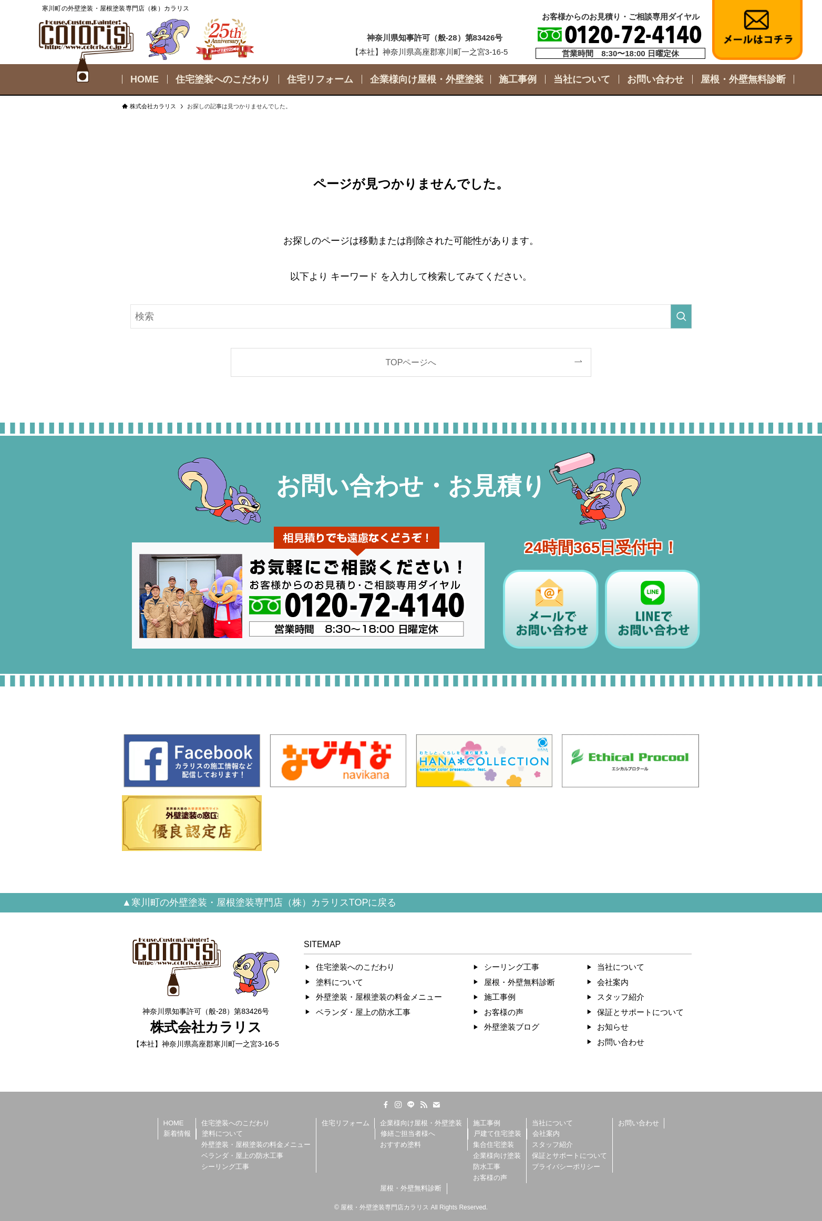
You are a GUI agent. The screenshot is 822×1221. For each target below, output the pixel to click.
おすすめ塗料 (400, 1144)
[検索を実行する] (681, 316)
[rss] (423, 1105)
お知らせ (613, 1026)
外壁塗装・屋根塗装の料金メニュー (379, 996)
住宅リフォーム (345, 1123)
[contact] (436, 1105)
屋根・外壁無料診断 (519, 982)
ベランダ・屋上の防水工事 (363, 1012)
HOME (173, 1123)
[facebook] (386, 1105)
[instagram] (398, 1105)
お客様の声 (503, 1012)
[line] (411, 1105)
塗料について (339, 982)
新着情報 (177, 1133)
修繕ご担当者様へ (408, 1133)
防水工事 (486, 1167)
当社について (620, 966)
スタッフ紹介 (620, 996)
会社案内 (613, 982)
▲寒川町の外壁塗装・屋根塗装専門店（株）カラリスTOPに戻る (259, 902)
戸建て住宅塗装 (497, 1133)
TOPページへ (411, 362)
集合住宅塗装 (493, 1144)
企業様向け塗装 (497, 1156)
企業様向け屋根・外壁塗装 (421, 1123)
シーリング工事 (511, 966)
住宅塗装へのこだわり (355, 966)
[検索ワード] (411, 316)
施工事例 (500, 996)
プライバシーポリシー (566, 1167)
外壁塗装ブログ (511, 1026)
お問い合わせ (620, 1042)
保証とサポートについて (640, 1012)
